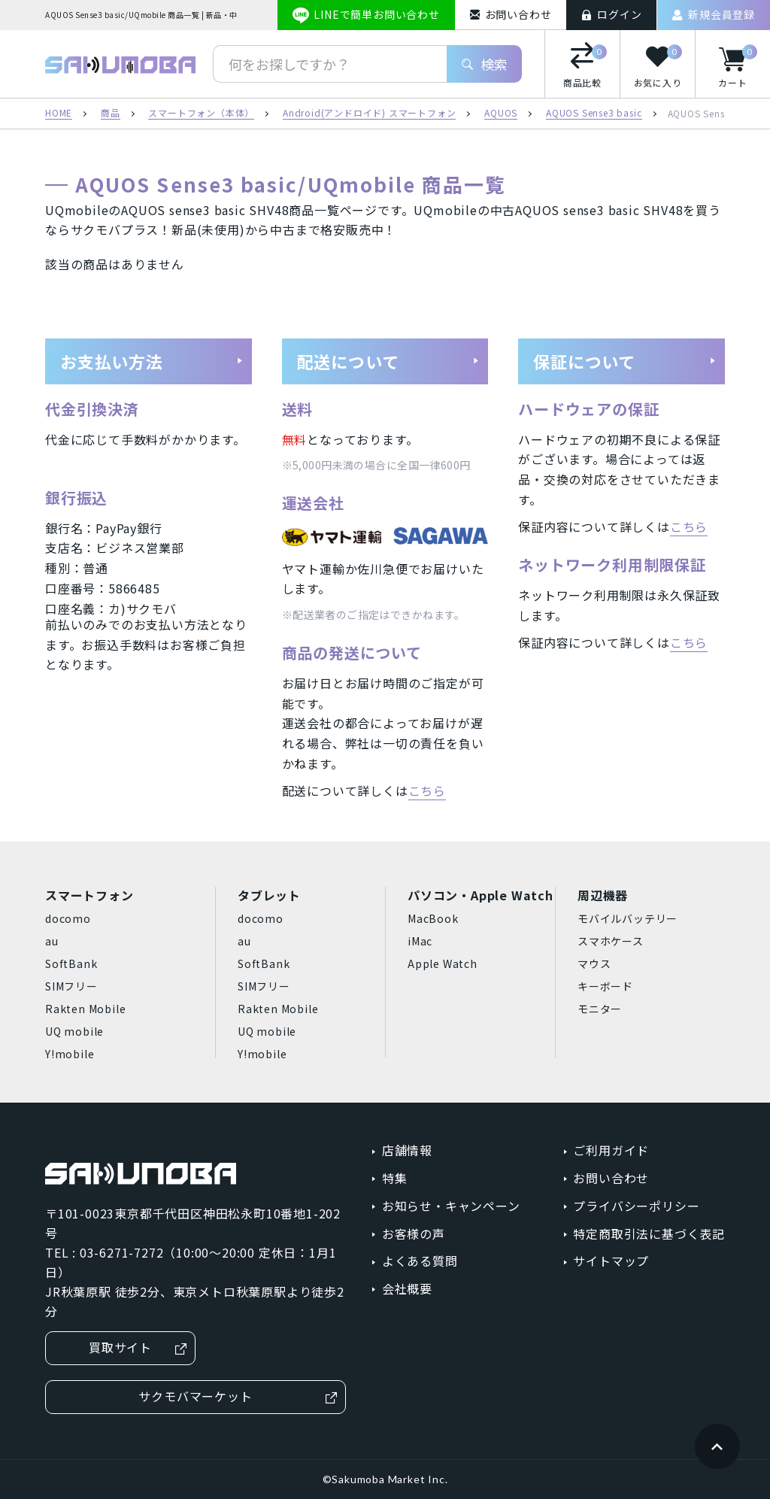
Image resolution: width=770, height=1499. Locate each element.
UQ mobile (74, 1031)
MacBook (433, 918)
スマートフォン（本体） (201, 113)
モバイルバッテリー (628, 918)
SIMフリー (71, 986)
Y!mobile (69, 1053)
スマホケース (611, 940)
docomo (68, 918)
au (52, 940)
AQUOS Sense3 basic (593, 113)
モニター (600, 1008)
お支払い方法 (152, 361)
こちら (427, 790)
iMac (420, 940)
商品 (110, 113)
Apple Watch (442, 963)
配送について (388, 361)
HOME (58, 113)
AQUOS (500, 113)
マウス (594, 963)
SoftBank (71, 963)
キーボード (605, 986)
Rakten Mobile (85, 1008)
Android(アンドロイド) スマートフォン (369, 113)
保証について (625, 361)
